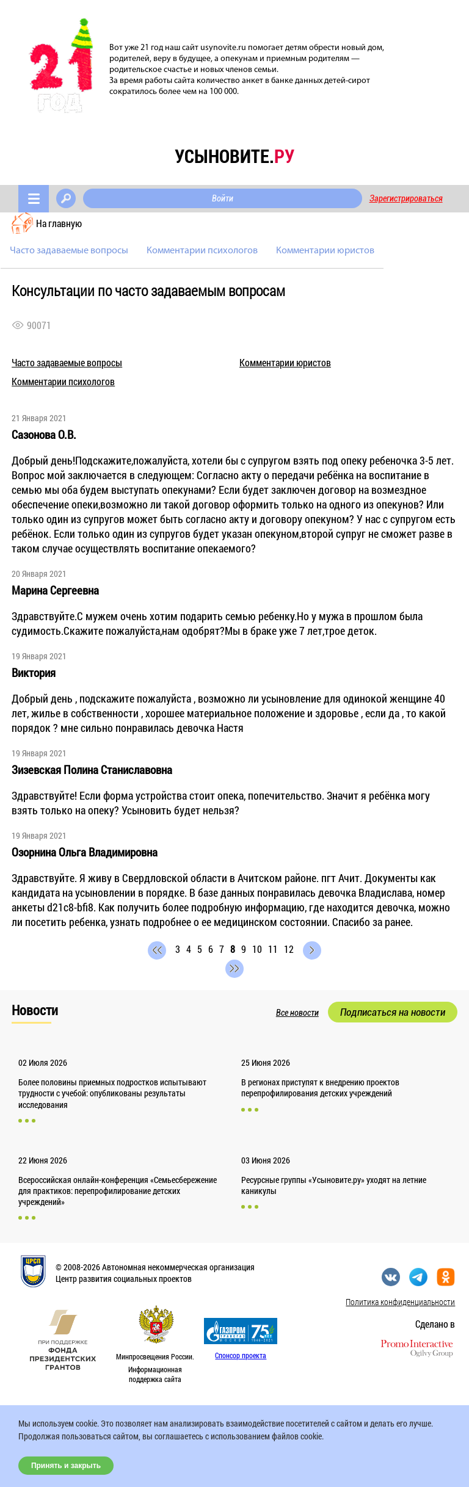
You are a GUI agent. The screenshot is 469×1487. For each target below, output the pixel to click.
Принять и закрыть (66, 1465)
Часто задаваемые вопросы (69, 251)
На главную (59, 223)
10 (257, 948)
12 (289, 948)
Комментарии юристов (325, 251)
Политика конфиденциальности (400, 1302)
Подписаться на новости (392, 1012)
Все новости (297, 1013)
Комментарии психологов (202, 251)
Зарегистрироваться (406, 198)
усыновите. (234, 156)
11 (273, 948)
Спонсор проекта (240, 1355)
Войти (222, 198)
